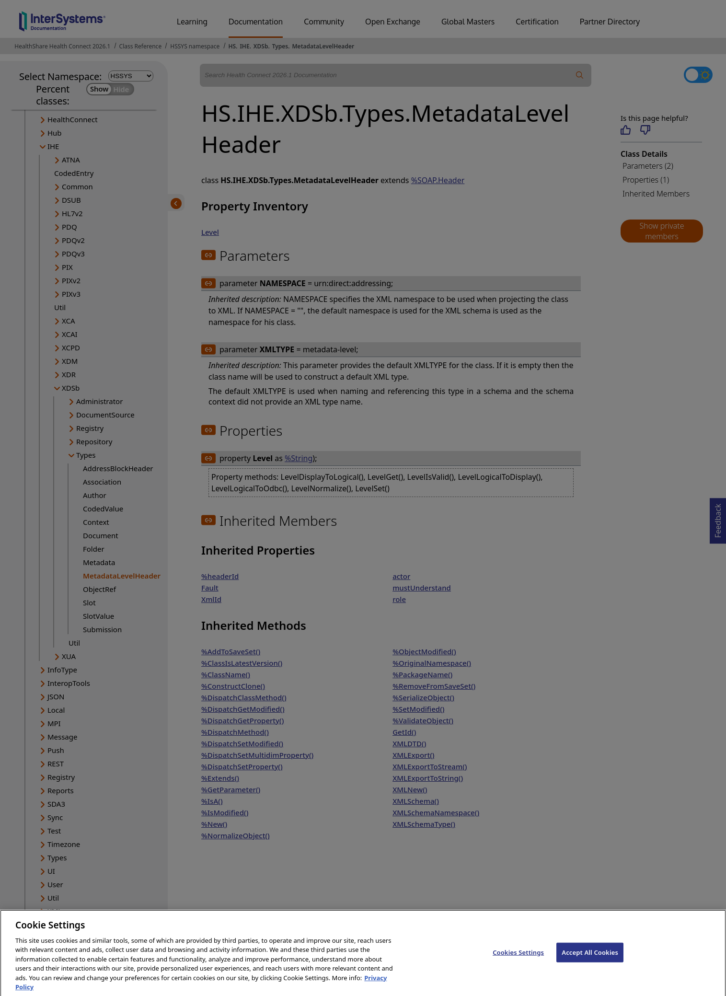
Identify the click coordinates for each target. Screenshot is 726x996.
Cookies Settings (518, 959)
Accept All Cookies (590, 959)
